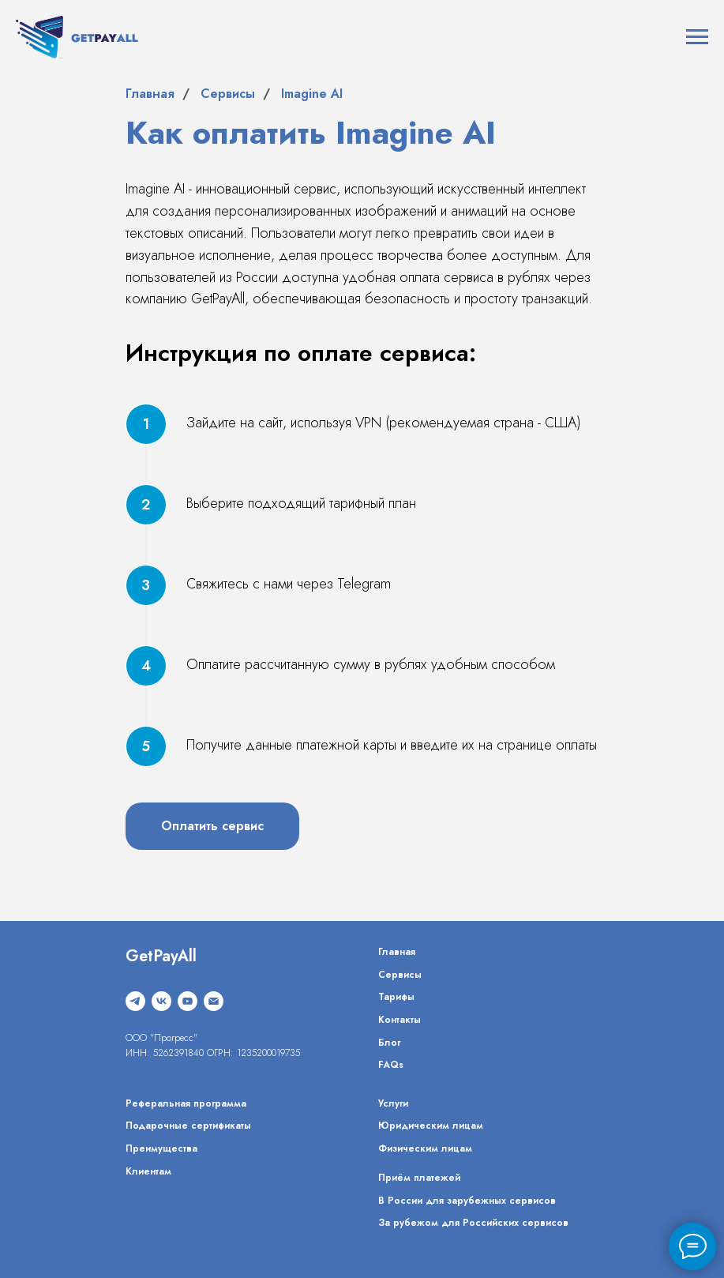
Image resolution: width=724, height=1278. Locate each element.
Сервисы (228, 93)
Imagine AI (312, 93)
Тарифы (396, 997)
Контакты (399, 1020)
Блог (389, 1043)
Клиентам (148, 1171)
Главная (150, 93)
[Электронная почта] (213, 1001)
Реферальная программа (186, 1103)
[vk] (161, 1001)
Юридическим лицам (430, 1125)
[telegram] (135, 1001)
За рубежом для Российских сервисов (473, 1223)
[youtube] (187, 1001)
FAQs (390, 1065)
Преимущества (161, 1148)
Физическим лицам (425, 1148)
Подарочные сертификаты (188, 1125)
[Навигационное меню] (697, 37)
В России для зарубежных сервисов (467, 1200)
